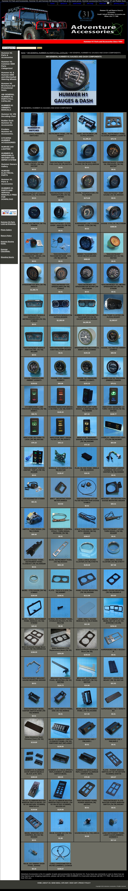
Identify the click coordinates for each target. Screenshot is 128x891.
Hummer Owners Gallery (9, 165)
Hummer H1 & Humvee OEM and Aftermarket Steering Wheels (8, 75)
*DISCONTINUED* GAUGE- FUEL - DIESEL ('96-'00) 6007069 (34, 164)
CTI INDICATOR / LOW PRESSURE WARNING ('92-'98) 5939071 (34, 409)
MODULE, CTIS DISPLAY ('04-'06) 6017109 (60, 469)
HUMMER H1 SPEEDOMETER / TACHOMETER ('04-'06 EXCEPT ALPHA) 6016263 (87, 317)
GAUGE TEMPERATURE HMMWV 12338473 (34, 379)
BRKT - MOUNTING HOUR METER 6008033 (60, 500)
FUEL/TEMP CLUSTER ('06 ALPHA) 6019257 (113, 316)
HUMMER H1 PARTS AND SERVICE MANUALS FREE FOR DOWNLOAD (9, 193)
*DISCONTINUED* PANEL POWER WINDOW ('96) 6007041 (87, 802)
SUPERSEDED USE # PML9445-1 (86, 740)
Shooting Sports (7, 257)
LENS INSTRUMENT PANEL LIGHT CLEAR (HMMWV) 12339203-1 (113, 835)
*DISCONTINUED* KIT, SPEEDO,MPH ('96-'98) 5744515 (60, 286)
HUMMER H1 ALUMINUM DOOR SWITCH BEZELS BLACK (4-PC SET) (34, 772)
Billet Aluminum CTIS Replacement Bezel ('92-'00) (60, 649)
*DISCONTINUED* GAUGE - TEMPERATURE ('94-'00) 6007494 (60, 195)
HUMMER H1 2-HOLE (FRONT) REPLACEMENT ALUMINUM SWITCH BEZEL (60, 772)
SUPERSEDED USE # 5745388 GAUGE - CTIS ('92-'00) (87, 224)
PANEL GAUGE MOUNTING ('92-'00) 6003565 (87, 591)
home (52, 3)
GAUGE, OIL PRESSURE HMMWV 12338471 (87, 379)
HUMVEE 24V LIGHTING (7, 148)
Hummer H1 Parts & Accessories (7, 55)
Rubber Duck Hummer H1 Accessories (7, 122)
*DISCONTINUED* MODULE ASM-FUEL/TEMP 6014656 (61, 349)
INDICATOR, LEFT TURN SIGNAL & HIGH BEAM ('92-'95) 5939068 (87, 409)
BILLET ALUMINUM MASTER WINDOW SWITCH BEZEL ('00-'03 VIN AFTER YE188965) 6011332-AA (60, 803)
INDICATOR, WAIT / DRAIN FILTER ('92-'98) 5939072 (60, 438)
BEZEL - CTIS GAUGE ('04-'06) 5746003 (34, 591)
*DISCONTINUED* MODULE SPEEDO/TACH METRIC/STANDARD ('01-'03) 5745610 (34, 318)
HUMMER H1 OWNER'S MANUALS (7, 107)
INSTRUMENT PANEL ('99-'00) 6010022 (60, 135)
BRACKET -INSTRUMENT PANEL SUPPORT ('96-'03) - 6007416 (87, 680)
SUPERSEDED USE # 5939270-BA (113, 710)
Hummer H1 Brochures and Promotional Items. (8, 86)
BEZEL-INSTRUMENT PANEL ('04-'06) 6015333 (60, 561)
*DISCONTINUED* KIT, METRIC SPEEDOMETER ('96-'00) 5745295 (113, 286)
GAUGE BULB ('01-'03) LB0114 (87, 833)
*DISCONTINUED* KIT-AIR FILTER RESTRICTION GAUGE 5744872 (87, 501)
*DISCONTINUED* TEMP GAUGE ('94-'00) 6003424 (113, 194)
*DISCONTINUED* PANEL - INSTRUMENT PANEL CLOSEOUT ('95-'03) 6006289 (34, 562)
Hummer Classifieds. (5, 250)
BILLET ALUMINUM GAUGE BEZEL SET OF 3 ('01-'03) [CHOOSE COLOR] (113, 621)
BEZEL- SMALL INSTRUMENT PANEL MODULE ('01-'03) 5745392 (34, 621)
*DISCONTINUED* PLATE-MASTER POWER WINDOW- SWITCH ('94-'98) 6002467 (113, 802)
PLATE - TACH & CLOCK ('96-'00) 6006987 (60, 591)
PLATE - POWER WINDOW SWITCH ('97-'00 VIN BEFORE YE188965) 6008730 (113, 772)
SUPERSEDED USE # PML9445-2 (113, 740)
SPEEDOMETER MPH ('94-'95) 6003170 (34, 286)
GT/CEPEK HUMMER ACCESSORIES (8, 140)
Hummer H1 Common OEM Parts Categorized (8, 65)
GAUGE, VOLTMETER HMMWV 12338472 (113, 349)
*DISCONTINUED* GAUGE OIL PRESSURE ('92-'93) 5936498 (34, 194)
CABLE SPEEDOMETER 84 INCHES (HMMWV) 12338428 (60, 865)
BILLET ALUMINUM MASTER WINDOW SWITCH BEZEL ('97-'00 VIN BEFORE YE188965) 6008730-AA (34, 803)
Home (23, 53)
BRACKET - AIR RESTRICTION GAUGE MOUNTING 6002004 (113, 500)
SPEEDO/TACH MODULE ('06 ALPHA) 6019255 (60, 316)
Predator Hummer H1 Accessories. (7, 131)
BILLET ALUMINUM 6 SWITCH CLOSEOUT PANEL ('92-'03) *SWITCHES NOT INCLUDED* (61, 741)
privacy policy (119, 3)
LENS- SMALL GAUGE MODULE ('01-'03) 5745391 (86, 620)
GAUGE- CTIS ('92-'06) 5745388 (113, 223)
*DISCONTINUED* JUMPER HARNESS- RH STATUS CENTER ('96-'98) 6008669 (113, 470)
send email (77, 3)
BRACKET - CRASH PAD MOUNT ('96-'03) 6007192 (113, 679)
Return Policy (6, 236)
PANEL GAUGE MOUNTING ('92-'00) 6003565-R (113, 591)
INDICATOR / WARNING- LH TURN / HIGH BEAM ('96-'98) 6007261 (113, 409)
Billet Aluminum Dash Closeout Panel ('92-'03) (34, 738)
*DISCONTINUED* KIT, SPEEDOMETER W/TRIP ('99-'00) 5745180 (87, 286)
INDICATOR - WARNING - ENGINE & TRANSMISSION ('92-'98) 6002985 (87, 439)
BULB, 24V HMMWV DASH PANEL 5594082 (34, 865)
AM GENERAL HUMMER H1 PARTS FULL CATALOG (47, 53)
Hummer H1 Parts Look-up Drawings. (8, 223)
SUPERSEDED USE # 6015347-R (113, 651)
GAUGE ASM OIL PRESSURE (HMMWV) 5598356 (113, 379)
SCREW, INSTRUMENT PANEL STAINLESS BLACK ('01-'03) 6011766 (60, 621)
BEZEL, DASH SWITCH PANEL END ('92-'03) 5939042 (60, 710)
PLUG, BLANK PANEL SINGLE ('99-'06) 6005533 (87, 469)
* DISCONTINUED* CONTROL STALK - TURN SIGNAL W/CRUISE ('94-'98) (60, 531)
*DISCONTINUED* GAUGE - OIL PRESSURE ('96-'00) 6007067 (113, 164)
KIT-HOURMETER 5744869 (34, 499)
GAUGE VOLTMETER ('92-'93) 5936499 (34, 224)
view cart (102, 3)
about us (63, 3)
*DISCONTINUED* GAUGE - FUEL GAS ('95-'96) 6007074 (60, 163)
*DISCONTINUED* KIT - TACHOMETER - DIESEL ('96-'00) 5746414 (34, 256)
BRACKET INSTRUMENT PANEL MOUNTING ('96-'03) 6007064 (61, 680)
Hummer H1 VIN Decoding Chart (8, 115)
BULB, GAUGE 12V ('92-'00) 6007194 (61, 834)
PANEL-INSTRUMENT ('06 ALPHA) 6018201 (87, 135)
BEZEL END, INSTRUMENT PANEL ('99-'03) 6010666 (87, 710)
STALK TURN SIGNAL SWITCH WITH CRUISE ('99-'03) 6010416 (87, 531)
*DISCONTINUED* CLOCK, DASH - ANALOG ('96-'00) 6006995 (60, 225)
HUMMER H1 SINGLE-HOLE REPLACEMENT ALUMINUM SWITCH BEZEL (87, 772)
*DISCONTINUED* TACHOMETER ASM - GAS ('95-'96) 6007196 (60, 256)
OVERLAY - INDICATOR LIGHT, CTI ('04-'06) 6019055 (113, 438)
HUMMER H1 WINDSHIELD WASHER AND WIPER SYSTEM (8, 156)
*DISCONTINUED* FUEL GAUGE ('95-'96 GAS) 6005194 (87, 163)
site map (90, 3)
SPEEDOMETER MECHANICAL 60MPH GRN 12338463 (87, 349)
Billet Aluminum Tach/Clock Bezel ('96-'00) (87, 651)
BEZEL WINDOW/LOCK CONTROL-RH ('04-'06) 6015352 (34, 835)
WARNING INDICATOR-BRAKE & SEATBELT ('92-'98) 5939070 (60, 408)
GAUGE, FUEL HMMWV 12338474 (60, 379)
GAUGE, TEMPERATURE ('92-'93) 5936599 (87, 194)
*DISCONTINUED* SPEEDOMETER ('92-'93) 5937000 (113, 256)
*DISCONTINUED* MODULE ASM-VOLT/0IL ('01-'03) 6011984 (34, 350)
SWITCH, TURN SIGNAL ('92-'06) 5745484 (34, 530)
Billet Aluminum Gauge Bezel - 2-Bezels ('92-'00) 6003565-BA (34, 648)
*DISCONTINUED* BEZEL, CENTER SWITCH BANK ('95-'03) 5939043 (34, 711)
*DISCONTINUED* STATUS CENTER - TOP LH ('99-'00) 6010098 (34, 470)
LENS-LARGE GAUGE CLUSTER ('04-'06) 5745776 (87, 561)
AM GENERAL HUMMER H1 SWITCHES (34, 135)
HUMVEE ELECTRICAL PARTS (7, 173)
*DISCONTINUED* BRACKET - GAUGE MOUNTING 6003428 (34, 679)
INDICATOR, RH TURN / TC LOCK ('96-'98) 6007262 (34, 438)
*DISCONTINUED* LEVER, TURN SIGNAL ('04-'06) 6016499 (113, 531)
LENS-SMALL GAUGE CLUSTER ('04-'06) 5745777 (113, 561)
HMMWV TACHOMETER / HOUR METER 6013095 (87, 255)
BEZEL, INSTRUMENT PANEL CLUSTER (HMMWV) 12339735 (113, 135)
